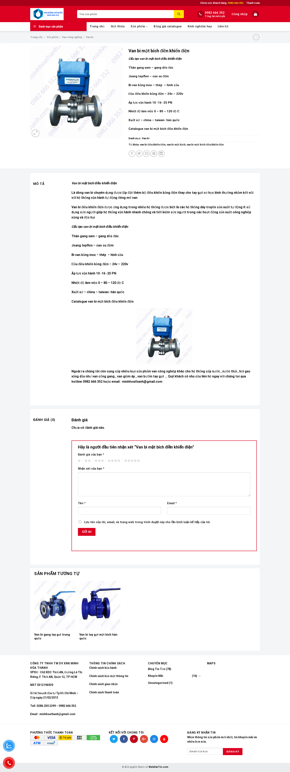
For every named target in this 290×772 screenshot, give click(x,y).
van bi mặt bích (176, 144)
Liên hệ (223, 26)
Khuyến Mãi (155, 675)
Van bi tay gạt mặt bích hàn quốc (98, 636)
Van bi (89, 37)
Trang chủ (97, 26)
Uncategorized (158, 682)
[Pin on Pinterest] (153, 153)
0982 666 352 (215, 12)
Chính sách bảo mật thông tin (108, 676)
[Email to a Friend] (146, 153)
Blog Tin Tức (156, 669)
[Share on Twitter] (139, 153)
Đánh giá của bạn (91, 454)
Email (172, 503)
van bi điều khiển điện (152, 144)
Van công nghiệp (72, 37)
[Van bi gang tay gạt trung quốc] (54, 605)
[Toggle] (199, 676)
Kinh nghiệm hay (199, 26)
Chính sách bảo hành (103, 667)
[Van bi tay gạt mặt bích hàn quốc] (99, 605)
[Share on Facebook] (132, 153)
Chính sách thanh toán (104, 692)
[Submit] (179, 14)
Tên (82, 503)
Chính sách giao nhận (103, 684)
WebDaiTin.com (158, 766)
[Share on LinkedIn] (161, 153)
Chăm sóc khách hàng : (221, 3)
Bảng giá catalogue (168, 26)
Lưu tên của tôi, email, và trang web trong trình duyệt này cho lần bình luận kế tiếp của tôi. (147, 522)
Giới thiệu (118, 26)
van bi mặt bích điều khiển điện (205, 144)
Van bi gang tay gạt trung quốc (52, 636)
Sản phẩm (139, 27)
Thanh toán (253, 2)
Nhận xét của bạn (91, 468)
